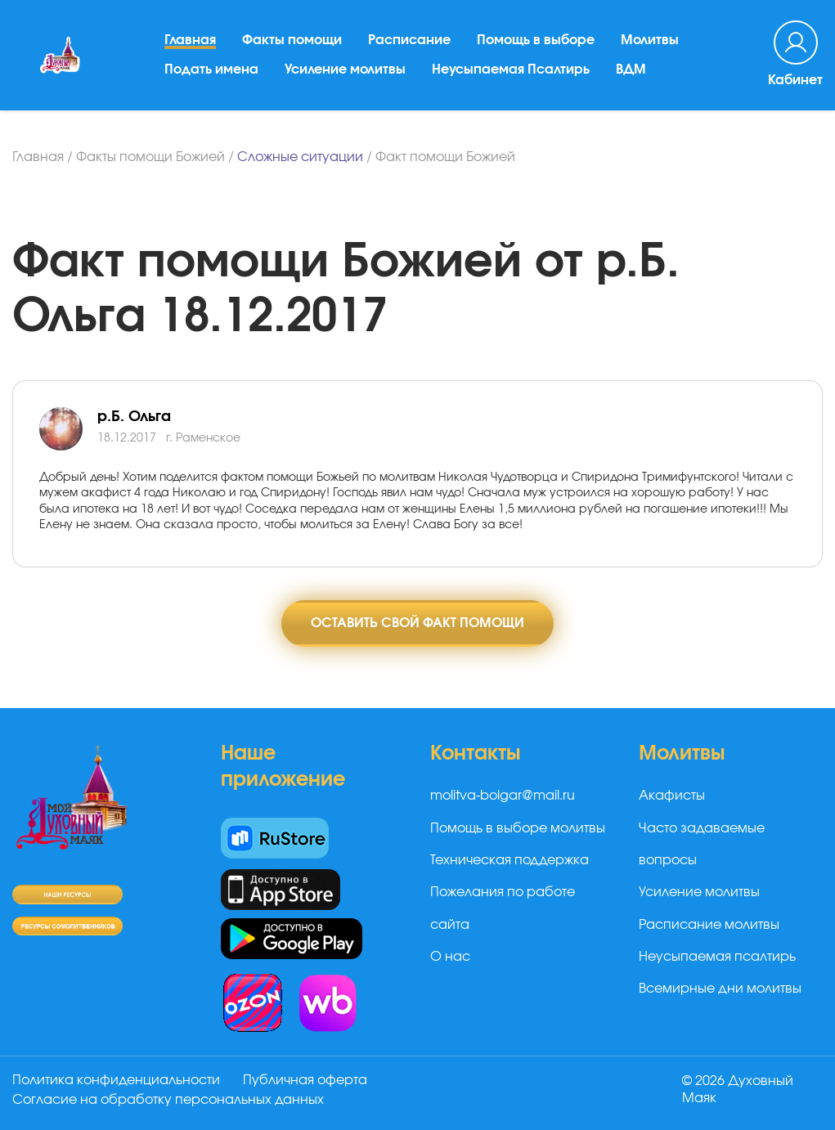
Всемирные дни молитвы (720, 988)
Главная (190, 40)
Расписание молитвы (709, 924)
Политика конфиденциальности (116, 1080)
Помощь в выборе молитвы (517, 828)
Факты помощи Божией (150, 157)
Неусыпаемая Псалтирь (511, 69)
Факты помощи (292, 40)
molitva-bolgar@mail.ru (502, 795)
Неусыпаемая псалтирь (717, 956)
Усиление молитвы (345, 69)
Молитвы (650, 40)
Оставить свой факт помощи (417, 623)
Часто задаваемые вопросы (702, 844)
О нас (450, 956)
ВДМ (631, 69)
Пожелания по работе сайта (502, 908)
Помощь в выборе (536, 40)
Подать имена (211, 69)
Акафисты (672, 795)
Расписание (409, 40)
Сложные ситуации (300, 157)
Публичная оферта (305, 1080)
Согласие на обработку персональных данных (168, 1099)
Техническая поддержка (509, 860)
